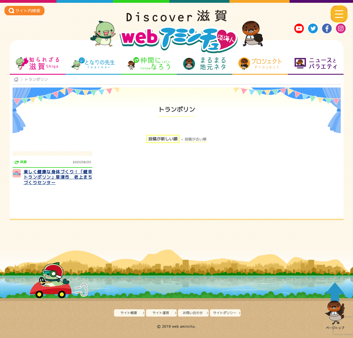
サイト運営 (160, 312)
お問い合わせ (193, 312)
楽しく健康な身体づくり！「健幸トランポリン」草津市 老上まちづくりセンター (58, 177)
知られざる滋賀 (37, 63)
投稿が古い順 (195, 139)
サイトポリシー (224, 312)
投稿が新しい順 (162, 139)
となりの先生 (93, 63)
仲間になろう (148, 63)
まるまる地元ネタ (204, 63)
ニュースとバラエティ (315, 63)
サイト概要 (128, 312)
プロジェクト (260, 63)
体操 (23, 162)
